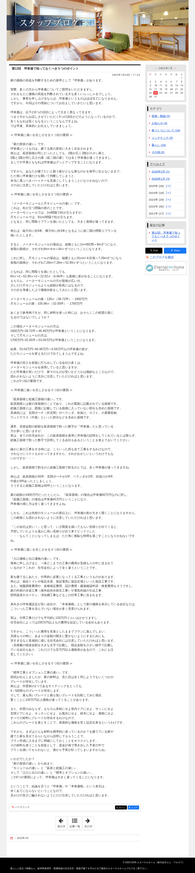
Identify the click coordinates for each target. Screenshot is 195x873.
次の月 (89, 822)
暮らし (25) (159, 145)
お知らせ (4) (159, 123)
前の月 (62, 822)
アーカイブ (157, 164)
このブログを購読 (162, 257)
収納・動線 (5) (161, 116)
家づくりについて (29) (166, 130)
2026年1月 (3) (161, 178)
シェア (134, 807)
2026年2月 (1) (161, 171)
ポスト (122, 807)
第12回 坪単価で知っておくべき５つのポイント (45, 68)
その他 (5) (158, 152)
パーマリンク (22, 807)
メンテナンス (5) (162, 137)
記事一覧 (75, 826)
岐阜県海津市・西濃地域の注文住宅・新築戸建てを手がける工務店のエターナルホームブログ (98, 30)
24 (155, 92)
